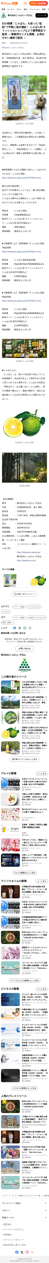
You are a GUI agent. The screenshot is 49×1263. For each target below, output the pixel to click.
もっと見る (41, 774)
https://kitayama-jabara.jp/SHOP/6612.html (21, 301)
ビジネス (5, 612)
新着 (3, 9)
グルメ (19, 9)
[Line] (25, 628)
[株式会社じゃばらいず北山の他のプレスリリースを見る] (41, 15)
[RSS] (32, 1252)
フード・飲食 (18, 607)
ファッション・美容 (37, 9)
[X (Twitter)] (19, 628)
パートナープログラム (13, 1229)
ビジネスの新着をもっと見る (24, 1088)
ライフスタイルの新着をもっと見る (24, 981)
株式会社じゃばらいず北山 (13, 48)
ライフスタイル (34, 607)
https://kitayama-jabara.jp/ (28, 552)
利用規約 (7, 1235)
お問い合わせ (24, 648)
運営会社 (7, 1224)
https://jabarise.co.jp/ (26, 560)
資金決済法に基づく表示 (14, 1245)
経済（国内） (7, 622)
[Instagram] (27, 1252)
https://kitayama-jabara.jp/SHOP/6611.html (21, 252)
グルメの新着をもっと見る (24, 873)
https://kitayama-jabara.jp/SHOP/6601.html (21, 178)
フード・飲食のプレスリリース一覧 (26, 1196)
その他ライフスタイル (36, 618)
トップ (4, 1196)
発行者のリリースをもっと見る (24, 759)
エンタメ (10, 9)
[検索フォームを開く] (25, 3)
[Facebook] (14, 628)
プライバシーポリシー (13, 1240)
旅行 (25, 9)
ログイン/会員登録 (38, 3)
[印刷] (30, 628)
